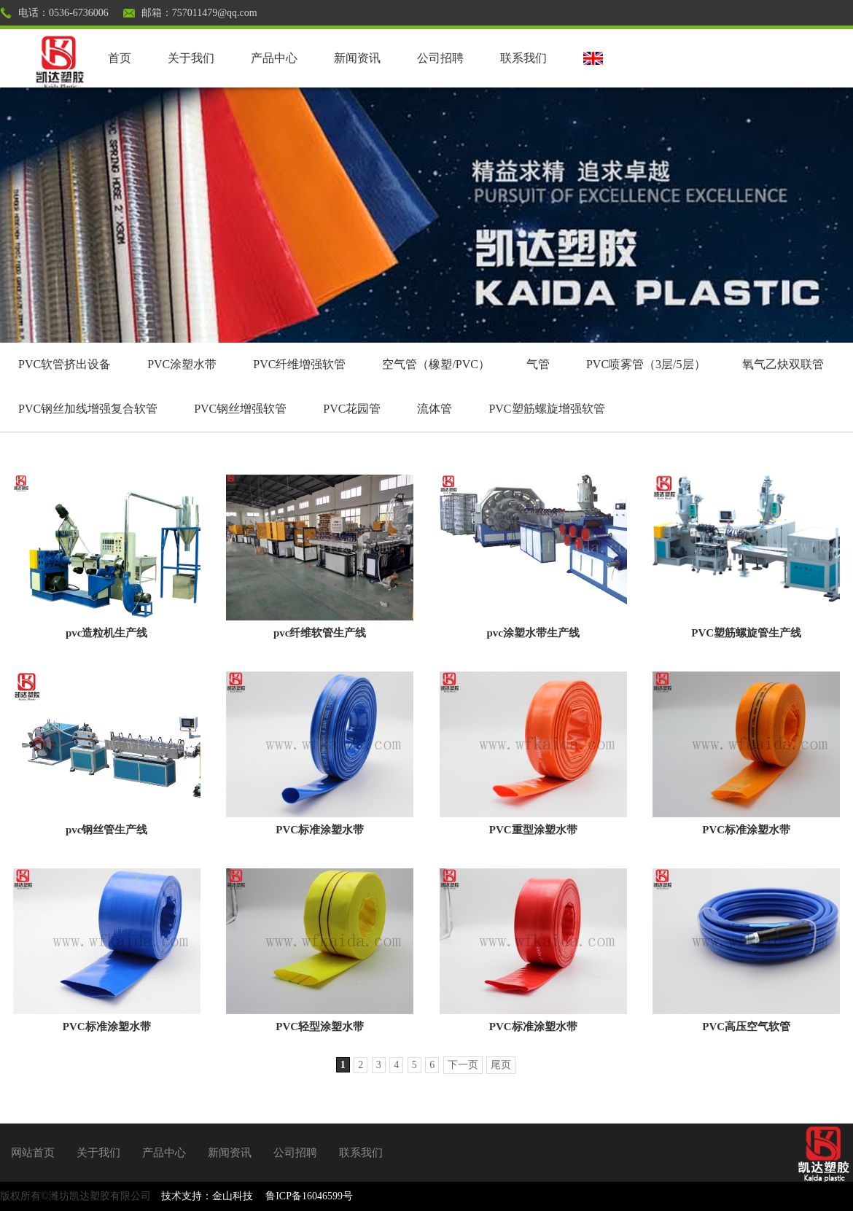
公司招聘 (440, 58)
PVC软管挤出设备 (64, 364)
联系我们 (523, 58)
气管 (538, 364)
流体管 (434, 408)
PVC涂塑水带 (182, 364)
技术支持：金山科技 (207, 1196)
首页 (119, 58)
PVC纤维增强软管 (299, 364)
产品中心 (274, 58)
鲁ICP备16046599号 (309, 1196)
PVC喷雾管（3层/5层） (646, 364)
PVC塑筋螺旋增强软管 (546, 408)
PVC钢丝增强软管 (240, 408)
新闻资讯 (357, 58)
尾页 (501, 1064)
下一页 (463, 1064)
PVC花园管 (352, 408)
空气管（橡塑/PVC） (436, 364)
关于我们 (191, 58)
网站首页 (33, 1153)
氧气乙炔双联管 (783, 364)
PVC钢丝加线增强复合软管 (87, 408)
